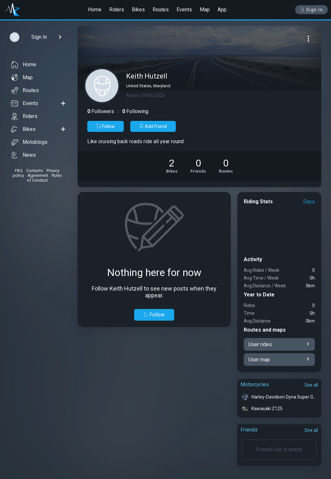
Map (205, 9)
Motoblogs (29, 142)
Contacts (34, 170)
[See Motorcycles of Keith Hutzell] (172, 165)
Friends (249, 430)
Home (94, 9)
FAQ (19, 170)
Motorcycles (254, 384)
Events (184, 9)
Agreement (37, 175)
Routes (161, 9)
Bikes (138, 9)
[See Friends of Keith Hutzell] (198, 165)
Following (135, 111)
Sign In (311, 9)
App (222, 9)
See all (311, 385)
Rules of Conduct (44, 178)
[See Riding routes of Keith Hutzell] (225, 165)
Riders (116, 9)
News (23, 155)
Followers (100, 111)
